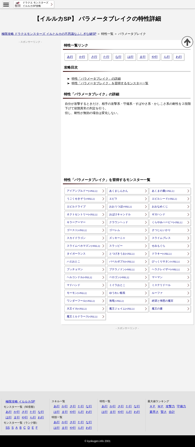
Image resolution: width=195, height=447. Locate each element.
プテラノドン (121, 269)
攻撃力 (170, 406)
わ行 (179, 56)
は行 (130, 56)
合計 (172, 411)
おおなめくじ (160, 206)
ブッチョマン (75, 269)
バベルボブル (121, 261)
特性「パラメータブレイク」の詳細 (96, 78)
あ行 (70, 56)
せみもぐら (158, 245)
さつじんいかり (161, 230)
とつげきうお (121, 253)
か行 (82, 56)
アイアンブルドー (82, 190)
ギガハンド (158, 214)
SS (8, 427)
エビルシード (164, 198)
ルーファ (157, 292)
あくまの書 (163, 190)
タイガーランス (76, 253)
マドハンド (73, 285)
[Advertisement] (128, 147)
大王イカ (77, 308)
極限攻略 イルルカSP (20, 401)
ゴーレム (114, 230)
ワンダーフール (81, 300)
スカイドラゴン (76, 237)
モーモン (77, 292)
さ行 (94, 56)
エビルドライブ (76, 206)
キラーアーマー (76, 222)
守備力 (181, 406)
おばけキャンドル (120, 214)
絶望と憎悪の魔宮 (162, 300)
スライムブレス (161, 237)
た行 (106, 56)
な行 (118, 56)
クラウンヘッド (118, 222)
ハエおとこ (73, 261)
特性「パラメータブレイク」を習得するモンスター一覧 (110, 83)
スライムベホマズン (83, 245)
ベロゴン (119, 277)
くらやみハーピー (167, 222)
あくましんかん (118, 190)
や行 (155, 56)
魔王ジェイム (121, 308)
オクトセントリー (82, 214)
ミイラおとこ (117, 285)
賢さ (164, 411)
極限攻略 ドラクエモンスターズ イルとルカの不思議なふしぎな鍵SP (49, 33)
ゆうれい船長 (117, 292)
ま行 (143, 56)
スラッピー (116, 245)
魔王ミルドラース (82, 316)
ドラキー (162, 253)
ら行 (167, 56)
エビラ (113, 198)
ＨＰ (153, 406)
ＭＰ (161, 406)
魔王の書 (157, 308)
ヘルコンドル (79, 277)
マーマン (157, 277)
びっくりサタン (166, 261)
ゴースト (77, 230)
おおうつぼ (120, 206)
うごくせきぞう (81, 198)
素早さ (154, 411)
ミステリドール (161, 285)
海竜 (116, 300)
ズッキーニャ (117, 237)
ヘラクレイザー (166, 269)
